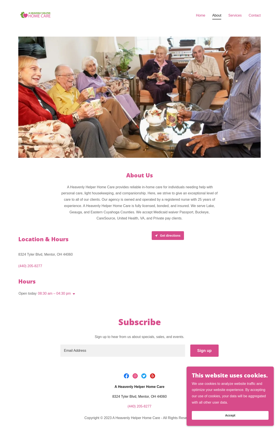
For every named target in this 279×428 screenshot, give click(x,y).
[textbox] (122, 351)
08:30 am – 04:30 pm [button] (54, 293)
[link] (35, 14)
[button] (73, 294)
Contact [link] (255, 15)
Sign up (204, 350)
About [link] (216, 15)
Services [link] (235, 15)
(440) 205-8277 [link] (30, 266)
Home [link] (200, 15)
